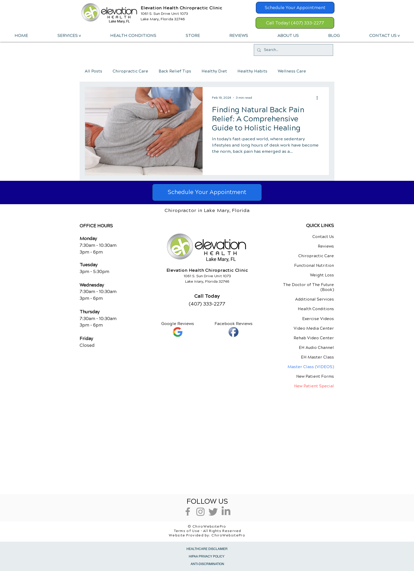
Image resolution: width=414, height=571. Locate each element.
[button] (69, 35)
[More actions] (319, 98)
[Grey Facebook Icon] (187, 511)
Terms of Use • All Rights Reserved (207, 531)
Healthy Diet (214, 71)
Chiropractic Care (130, 71)
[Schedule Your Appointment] (295, 8)
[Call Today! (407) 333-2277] (295, 23)
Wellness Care (292, 71)
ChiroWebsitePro (228, 535)
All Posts (93, 71)
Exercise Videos (318, 318)
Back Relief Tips (175, 71)
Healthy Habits (252, 71)
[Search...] (293, 50)
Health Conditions (316, 309)
